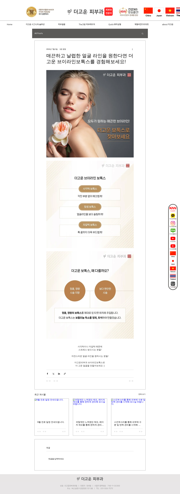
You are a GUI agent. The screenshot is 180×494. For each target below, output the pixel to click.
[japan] (172, 261)
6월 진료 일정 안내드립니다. (50, 422)
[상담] (172, 284)
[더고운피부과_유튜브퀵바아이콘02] (172, 246)
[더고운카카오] (172, 216)
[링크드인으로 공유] (59, 374)
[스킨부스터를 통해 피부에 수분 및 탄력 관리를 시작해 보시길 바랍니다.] (128, 408)
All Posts (38, 33)
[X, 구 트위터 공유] (53, 374)
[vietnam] (172, 269)
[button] (35, 24)
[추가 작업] (132, 49)
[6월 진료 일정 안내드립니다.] (52, 408)
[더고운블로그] (172, 231)
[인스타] (172, 224)
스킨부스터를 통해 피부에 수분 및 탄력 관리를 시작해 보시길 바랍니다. (127, 423)
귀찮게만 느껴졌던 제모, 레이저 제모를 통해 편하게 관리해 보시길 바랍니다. (90, 423)
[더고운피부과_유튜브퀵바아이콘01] (172, 239)
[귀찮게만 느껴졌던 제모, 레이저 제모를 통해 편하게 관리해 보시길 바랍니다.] (90, 408)
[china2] (172, 254)
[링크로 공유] (65, 374)
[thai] (172, 277)
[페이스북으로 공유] (47, 374)
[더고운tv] (172, 209)
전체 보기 (142, 394)
